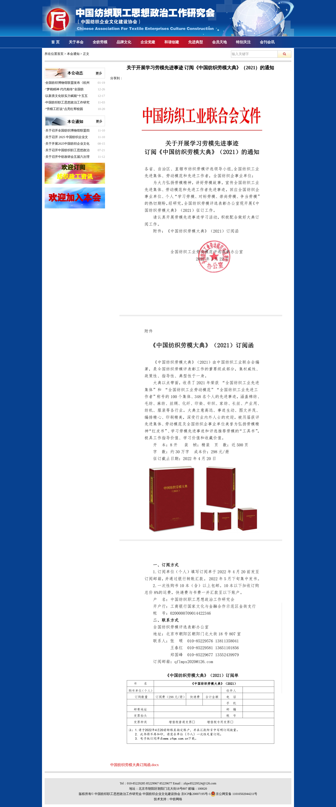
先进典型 (195, 42)
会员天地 (219, 42)
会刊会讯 (267, 42)
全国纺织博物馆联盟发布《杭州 (67, 83)
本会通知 (73, 54)
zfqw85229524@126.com (199, 783)
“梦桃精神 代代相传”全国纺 (64, 89)
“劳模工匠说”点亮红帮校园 (64, 109)
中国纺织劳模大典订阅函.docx (134, 765)
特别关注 (243, 42)
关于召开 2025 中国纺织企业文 (66, 137)
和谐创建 (171, 42)
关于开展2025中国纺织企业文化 (67, 143)
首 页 (55, 42)
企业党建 (147, 42)
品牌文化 (124, 42)
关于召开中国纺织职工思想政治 (67, 150)
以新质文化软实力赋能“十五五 (66, 96)
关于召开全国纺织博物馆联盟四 (67, 130)
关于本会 (76, 42)
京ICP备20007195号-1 (196, 794)
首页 (60, 54)
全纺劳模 (100, 42)
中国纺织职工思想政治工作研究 (67, 102)
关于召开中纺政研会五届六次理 (67, 157)
